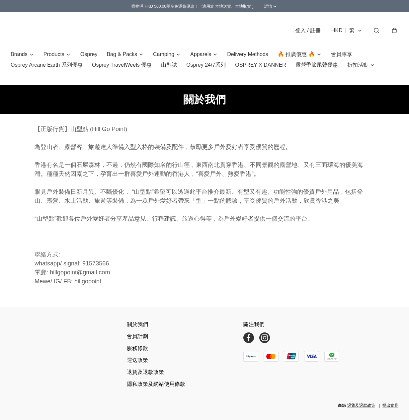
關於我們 (137, 324)
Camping (163, 54)
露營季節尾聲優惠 (316, 65)
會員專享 (341, 54)
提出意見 (390, 405)
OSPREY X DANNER (260, 65)
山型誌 (169, 65)
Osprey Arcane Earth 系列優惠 (47, 65)
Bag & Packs (122, 54)
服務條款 (137, 348)
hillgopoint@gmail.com (80, 272)
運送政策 (137, 360)
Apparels (200, 54)
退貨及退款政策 (145, 372)
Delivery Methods (247, 54)
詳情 (226, 6)
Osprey (89, 54)
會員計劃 (137, 336)
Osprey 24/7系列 (206, 65)
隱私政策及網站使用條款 (156, 384)
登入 (308, 30)
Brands (19, 54)
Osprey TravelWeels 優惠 (122, 65)
